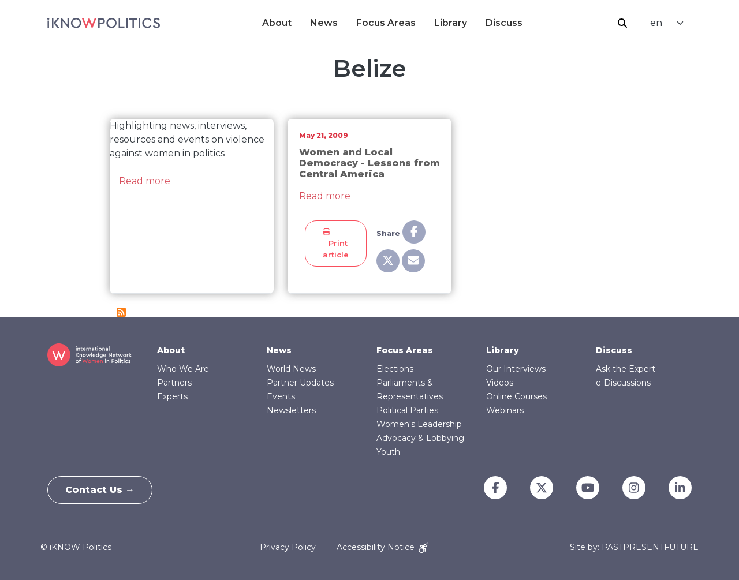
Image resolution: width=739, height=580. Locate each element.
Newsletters (291, 410)
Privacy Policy (288, 547)
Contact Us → (100, 489)
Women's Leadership (419, 424)
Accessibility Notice (382, 547)
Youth (388, 452)
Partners (174, 382)
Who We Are (183, 369)
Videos (499, 382)
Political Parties (407, 410)
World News (291, 369)
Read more (144, 180)
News (324, 22)
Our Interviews (516, 369)
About (277, 22)
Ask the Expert (625, 369)
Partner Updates (300, 382)
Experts (172, 396)
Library (450, 22)
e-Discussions (623, 382)
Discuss (504, 22)
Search (622, 23)
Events (281, 396)
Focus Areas (386, 22)
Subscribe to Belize (121, 312)
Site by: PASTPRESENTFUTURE (634, 547)
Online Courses (516, 396)
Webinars (505, 410)
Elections (394, 369)
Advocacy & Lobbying (420, 438)
